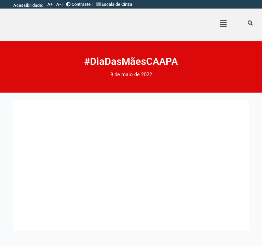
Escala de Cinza (114, 4)
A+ (50, 4)
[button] (223, 23)
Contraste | (79, 4)
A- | (59, 4)
